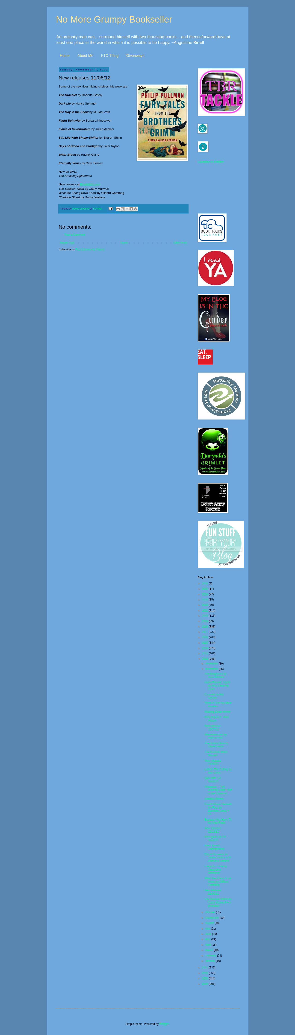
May (208, 939)
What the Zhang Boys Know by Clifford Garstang (217, 881)
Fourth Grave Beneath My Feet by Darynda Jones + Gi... (218, 809)
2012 (205, 658)
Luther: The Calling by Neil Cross (217, 771)
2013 (205, 653)
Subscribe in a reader (211, 161)
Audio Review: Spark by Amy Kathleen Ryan (217, 686)
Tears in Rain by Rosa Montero (217, 704)
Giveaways (135, 56)
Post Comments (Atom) (90, 249)
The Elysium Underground (214, 847)
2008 (205, 983)
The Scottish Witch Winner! (215, 753)
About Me (85, 56)
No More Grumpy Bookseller (114, 19)
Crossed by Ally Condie (214, 696)
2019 (205, 621)
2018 (205, 626)
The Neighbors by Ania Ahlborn (215, 675)
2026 (205, 583)
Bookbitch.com (90, 184)
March (209, 950)
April (208, 944)
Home (65, 56)
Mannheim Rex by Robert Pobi (215, 736)
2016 (205, 637)
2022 (205, 604)
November (212, 669)
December (212, 663)
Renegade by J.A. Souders (215, 838)
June (208, 934)
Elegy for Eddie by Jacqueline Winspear (215, 870)
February (211, 955)
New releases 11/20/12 (212, 762)
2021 (205, 610)
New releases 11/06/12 (212, 892)
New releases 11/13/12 (212, 830)
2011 (205, 967)
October (210, 912)
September (212, 917)
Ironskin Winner (214, 798)
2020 (205, 615)
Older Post (180, 242)
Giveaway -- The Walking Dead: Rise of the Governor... (218, 790)
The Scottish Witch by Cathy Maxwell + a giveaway (217, 902)
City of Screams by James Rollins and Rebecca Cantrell (217, 858)
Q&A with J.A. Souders (212, 779)
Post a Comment (75, 234)
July (208, 928)
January (210, 960)
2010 (205, 973)
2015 (205, 642)
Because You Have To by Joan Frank (217, 821)
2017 (205, 631)
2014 (205, 648)
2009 (205, 978)
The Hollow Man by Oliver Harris (216, 745)
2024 (205, 594)
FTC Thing (109, 56)
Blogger (164, 1024)
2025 (205, 588)
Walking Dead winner (217, 711)
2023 (205, 599)
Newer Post (67, 242)
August (210, 923)
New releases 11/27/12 (212, 727)
